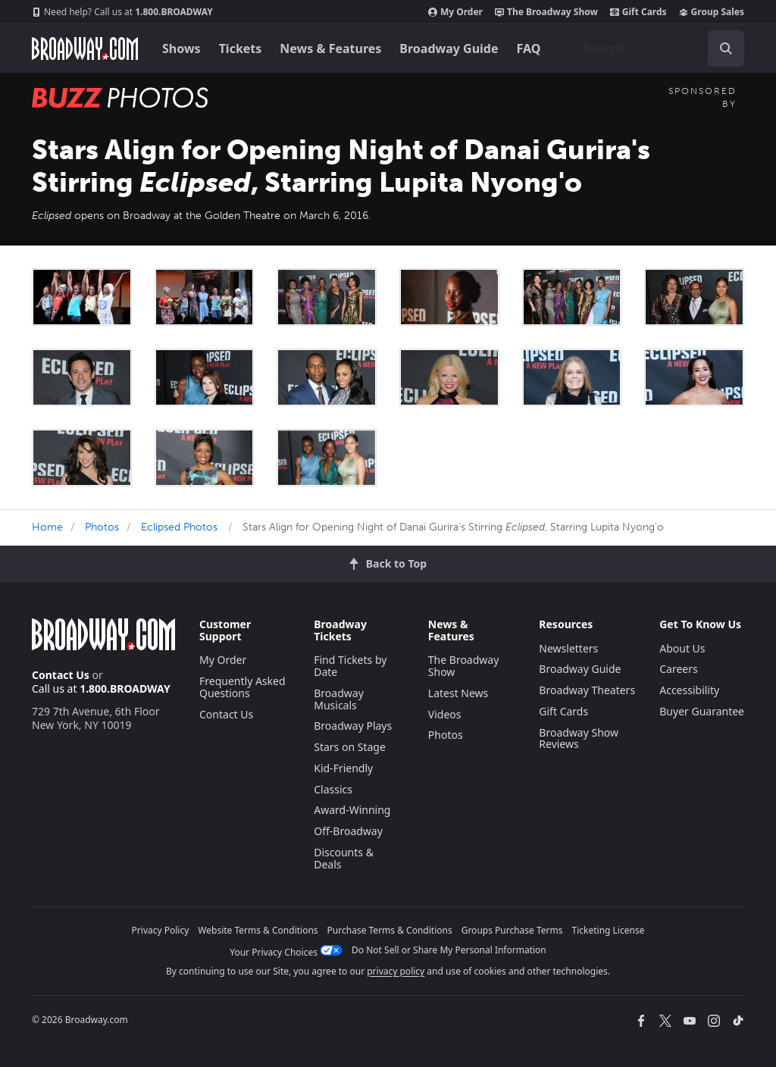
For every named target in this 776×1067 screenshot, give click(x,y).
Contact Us (60, 675)
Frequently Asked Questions (242, 687)
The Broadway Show (546, 12)
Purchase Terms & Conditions (389, 930)
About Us (682, 648)
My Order (455, 12)
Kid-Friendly (343, 768)
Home (47, 527)
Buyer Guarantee (701, 711)
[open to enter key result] (726, 48)
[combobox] (657, 48)
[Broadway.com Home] (85, 48)
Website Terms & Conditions (258, 930)
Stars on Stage (350, 747)
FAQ (529, 48)
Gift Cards (638, 12)
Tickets (240, 48)
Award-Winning (352, 810)
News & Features (330, 48)
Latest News (458, 693)
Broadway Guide (448, 48)
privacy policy (395, 971)
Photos (102, 527)
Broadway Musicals (339, 699)
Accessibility (689, 690)
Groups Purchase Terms (512, 930)
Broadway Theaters (587, 690)
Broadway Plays (353, 725)
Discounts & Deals (344, 858)
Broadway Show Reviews (578, 738)
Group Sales (711, 12)
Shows (181, 48)
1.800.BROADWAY (122, 12)
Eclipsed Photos (179, 527)
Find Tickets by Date (350, 665)
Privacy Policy (160, 930)
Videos (445, 714)
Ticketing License (608, 930)
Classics (333, 789)
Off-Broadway (348, 831)
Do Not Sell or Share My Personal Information (449, 949)
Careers (678, 669)
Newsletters (568, 648)
